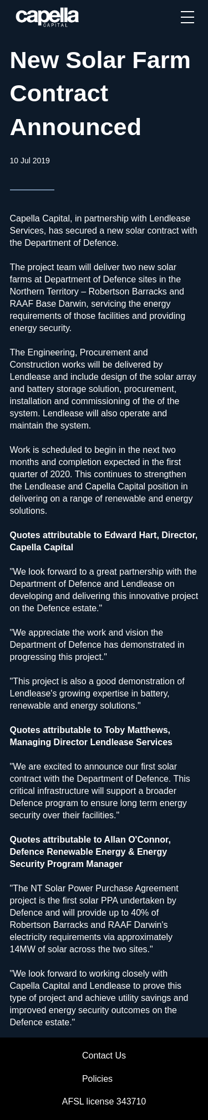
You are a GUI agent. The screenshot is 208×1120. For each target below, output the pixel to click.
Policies (97, 1078)
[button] (187, 17)
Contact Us (104, 1055)
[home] (48, 17)
